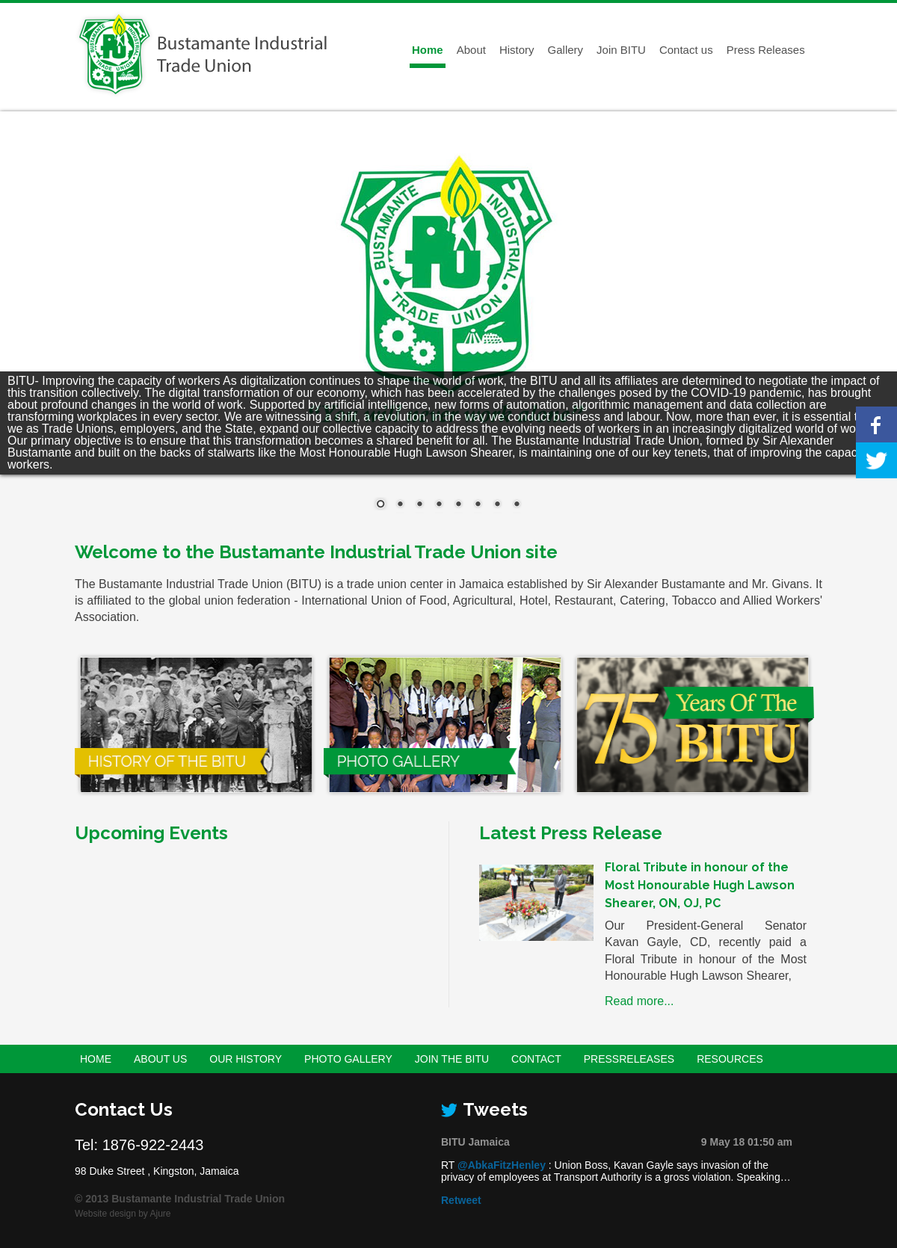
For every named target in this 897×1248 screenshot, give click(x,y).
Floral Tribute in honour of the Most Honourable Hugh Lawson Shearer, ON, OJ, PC (700, 885)
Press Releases (766, 49)
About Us (160, 1059)
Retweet (461, 1200)
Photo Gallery (348, 1059)
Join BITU (621, 49)
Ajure (160, 1213)
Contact (536, 1059)
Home (427, 49)
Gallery (566, 49)
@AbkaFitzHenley (501, 1165)
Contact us (686, 49)
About (471, 49)
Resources (730, 1059)
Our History (245, 1059)
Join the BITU (452, 1059)
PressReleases (629, 1059)
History (516, 49)
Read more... (639, 1001)
